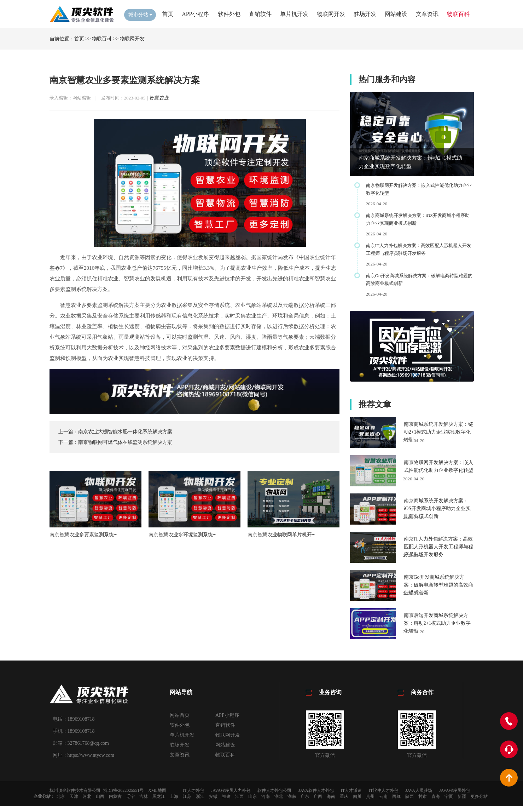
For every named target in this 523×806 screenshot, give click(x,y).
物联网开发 (331, 14)
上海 (174, 796)
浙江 (200, 796)
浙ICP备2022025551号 (123, 790)
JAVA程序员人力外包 (231, 790)
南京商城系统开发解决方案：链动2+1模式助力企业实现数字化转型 (438, 432)
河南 (265, 796)
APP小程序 (195, 14)
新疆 (462, 796)
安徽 (213, 796)
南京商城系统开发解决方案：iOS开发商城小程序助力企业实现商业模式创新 (437, 508)
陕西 (409, 796)
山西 (100, 796)
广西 (318, 796)
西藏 (396, 796)
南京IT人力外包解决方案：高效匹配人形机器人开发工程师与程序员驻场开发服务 (438, 546)
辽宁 (130, 796)
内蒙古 (115, 796)
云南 (383, 796)
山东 (252, 796)
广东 (305, 796)
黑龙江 (158, 796)
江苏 (187, 796)
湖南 (291, 796)
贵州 (370, 796)
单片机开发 (294, 14)
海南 (331, 796)
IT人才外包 (193, 790)
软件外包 (229, 14)
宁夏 (448, 796)
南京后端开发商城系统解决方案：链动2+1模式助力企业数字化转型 (437, 623)
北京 (61, 796)
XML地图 (157, 790)
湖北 (278, 796)
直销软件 (260, 14)
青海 (435, 796)
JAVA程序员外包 (454, 790)
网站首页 (180, 715)
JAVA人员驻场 (418, 790)
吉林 (143, 796)
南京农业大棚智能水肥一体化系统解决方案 (125, 431)
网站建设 (396, 14)
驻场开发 (365, 14)
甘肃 (422, 796)
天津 (74, 796)
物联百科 (458, 14)
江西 (239, 796)
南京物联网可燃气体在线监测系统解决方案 (125, 442)
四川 (357, 796)
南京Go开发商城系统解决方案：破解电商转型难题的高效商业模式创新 (438, 585)
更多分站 (479, 796)
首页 (167, 14)
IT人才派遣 (351, 790)
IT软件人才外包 (383, 790)
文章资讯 (427, 14)
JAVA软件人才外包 (316, 790)
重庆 (344, 796)
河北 (87, 796)
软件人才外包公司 (274, 790)
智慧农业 (159, 98)
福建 (226, 796)
